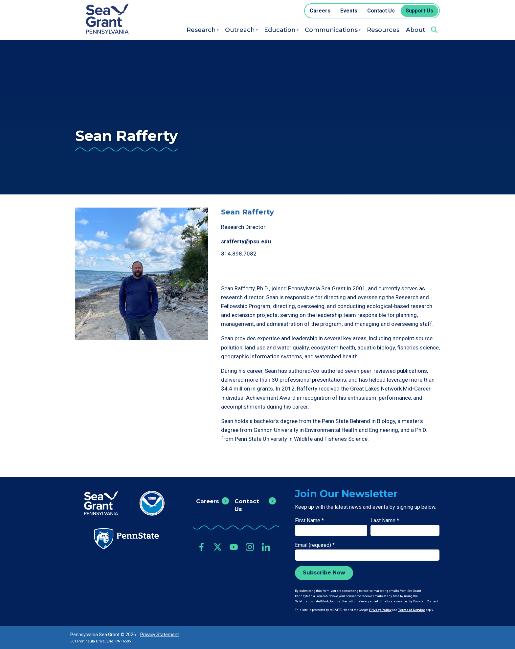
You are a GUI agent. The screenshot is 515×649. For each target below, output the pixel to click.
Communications (331, 30)
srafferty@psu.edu (246, 241)
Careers (207, 501)
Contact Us (247, 505)
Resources (383, 30)
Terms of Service (411, 610)
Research (201, 30)
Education (280, 30)
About (415, 30)
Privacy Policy (380, 610)
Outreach (240, 30)
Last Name (384, 520)
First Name (309, 520)
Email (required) (315, 545)
